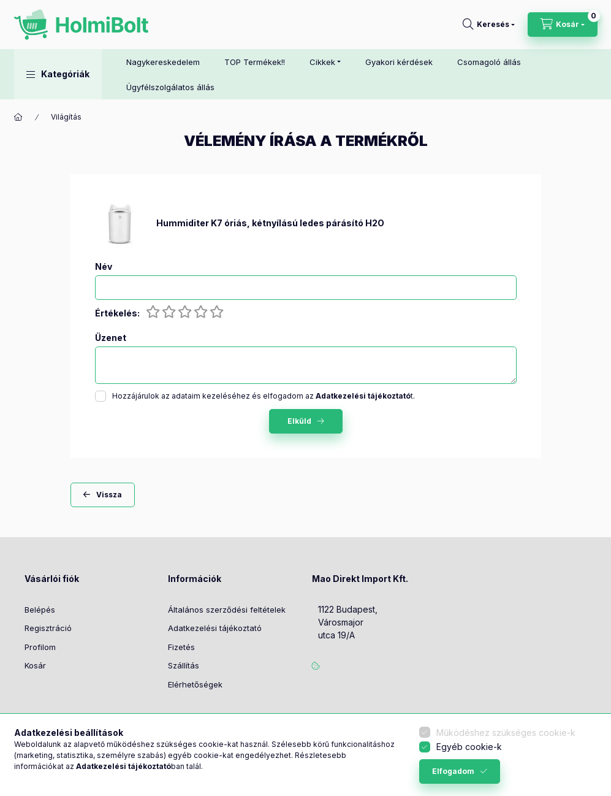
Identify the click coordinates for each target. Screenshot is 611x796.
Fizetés (181, 647)
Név (103, 267)
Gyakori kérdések (399, 62)
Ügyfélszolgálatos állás (170, 87)
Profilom (40, 647)
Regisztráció (48, 628)
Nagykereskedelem (163, 62)
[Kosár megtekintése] (563, 24)
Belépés (40, 609)
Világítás (66, 116)
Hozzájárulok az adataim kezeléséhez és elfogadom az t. (263, 395)
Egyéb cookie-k (469, 746)
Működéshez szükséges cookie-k (505, 732)
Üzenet (110, 338)
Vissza (109, 494)
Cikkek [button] (322, 62)
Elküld (299, 421)
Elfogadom (453, 771)
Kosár (35, 665)
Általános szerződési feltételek (227, 609)
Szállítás (183, 665)
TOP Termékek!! (254, 62)
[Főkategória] (18, 117)
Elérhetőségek (195, 684)
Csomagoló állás (489, 62)
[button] (58, 74)
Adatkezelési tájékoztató (215, 628)
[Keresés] (489, 24)
